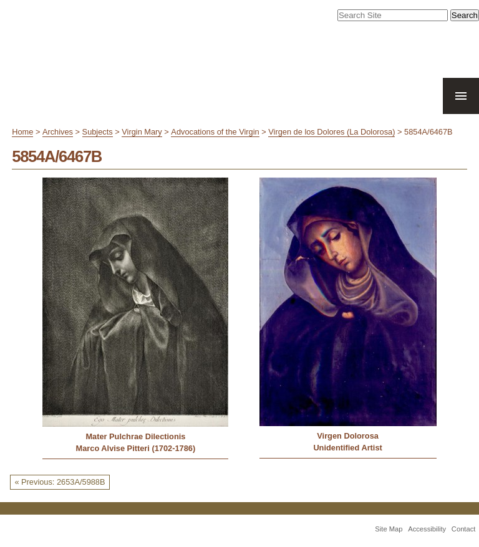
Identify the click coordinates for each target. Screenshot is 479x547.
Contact (464, 529)
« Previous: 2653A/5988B (59, 482)
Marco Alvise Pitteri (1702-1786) (136, 448)
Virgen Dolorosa (348, 435)
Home (22, 131)
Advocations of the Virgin (215, 131)
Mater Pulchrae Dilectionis (135, 436)
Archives (57, 131)
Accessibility (427, 529)
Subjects (97, 131)
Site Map (388, 529)
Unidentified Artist (347, 447)
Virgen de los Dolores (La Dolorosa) (331, 131)
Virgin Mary (142, 131)
